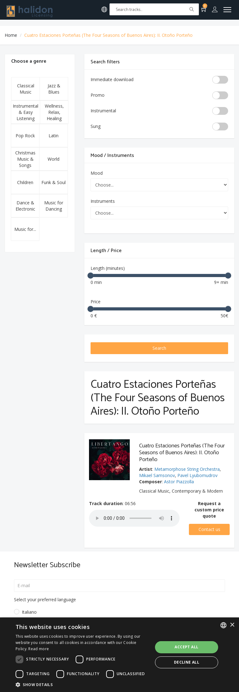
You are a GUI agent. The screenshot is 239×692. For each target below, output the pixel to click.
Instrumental (103, 111)
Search (159, 348)
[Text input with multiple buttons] (154, 9)
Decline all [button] (186, 662)
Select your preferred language (45, 599)
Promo (98, 95)
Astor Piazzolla (179, 482)
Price (96, 302)
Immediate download (112, 79)
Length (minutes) (108, 268)
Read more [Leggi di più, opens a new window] (38, 648)
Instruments (103, 201)
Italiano (29, 612)
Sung (96, 126)
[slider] (90, 275)
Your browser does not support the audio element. (134, 518)
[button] (82, 684)
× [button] (232, 625)
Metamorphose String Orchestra (187, 469)
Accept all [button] (186, 647)
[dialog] (119, 654)
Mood (97, 173)
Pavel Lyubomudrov (197, 475)
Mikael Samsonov (157, 475)
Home (11, 35)
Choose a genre (28, 61)
